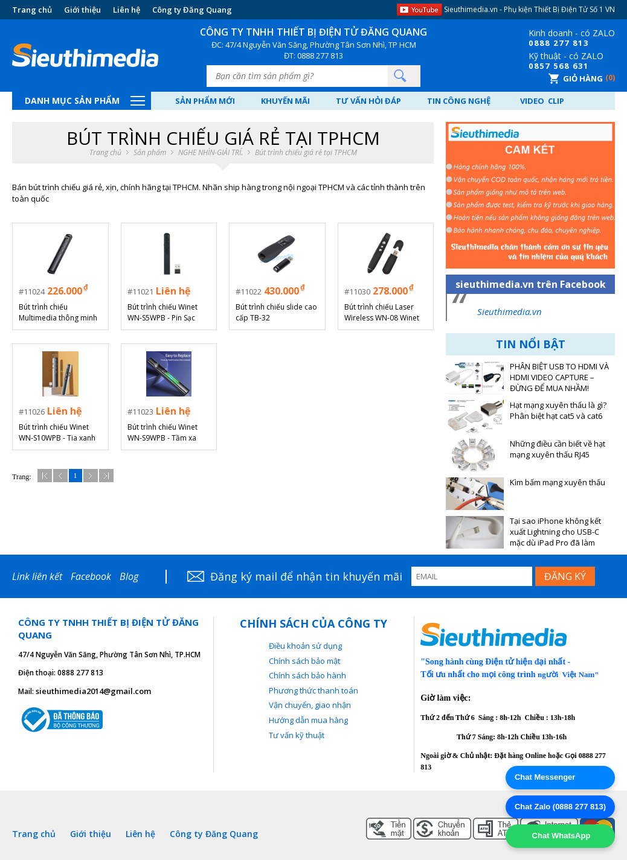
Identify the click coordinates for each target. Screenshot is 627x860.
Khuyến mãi (285, 100)
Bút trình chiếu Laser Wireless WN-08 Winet (381, 312)
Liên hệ (126, 9)
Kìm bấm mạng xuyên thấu (557, 482)
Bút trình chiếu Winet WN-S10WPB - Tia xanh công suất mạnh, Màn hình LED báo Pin (57, 433)
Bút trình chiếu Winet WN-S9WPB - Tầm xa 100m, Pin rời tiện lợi (162, 433)
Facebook (91, 576)
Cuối (106, 475)
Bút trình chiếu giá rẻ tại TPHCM (306, 153)
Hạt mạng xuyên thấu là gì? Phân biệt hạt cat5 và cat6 (558, 410)
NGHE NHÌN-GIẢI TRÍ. (210, 153)
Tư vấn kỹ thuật (296, 735)
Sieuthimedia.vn (509, 311)
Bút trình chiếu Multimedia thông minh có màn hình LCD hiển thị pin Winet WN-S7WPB (60, 312)
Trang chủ (32, 9)
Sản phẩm (149, 153)
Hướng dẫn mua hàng (308, 720)
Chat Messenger (545, 777)
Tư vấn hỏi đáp (368, 100)
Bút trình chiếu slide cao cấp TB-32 (276, 312)
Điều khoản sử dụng (305, 645)
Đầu (44, 475)
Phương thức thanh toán (313, 690)
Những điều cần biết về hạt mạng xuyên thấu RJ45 (557, 449)
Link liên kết (37, 576)
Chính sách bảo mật (304, 660)
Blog (129, 576)
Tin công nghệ (458, 100)
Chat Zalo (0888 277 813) (560, 806)
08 (534, 42)
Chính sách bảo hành (307, 675)
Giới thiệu (82, 9)
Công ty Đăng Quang (192, 9)
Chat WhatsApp (560, 835)
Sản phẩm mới (205, 100)
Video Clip (542, 100)
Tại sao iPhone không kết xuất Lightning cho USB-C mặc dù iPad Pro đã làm (555, 532)
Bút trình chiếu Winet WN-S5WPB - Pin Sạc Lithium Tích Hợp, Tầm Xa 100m (165, 312)
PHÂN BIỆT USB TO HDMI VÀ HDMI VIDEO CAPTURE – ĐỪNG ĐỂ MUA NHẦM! (559, 377)
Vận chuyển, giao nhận (310, 704)
